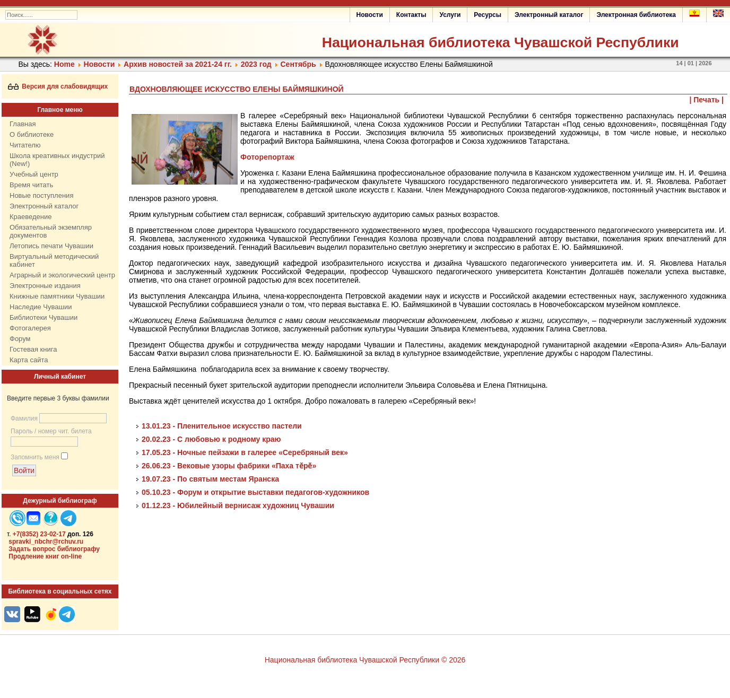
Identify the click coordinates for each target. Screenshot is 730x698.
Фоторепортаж (267, 157)
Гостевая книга (33, 349)
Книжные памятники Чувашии (57, 296)
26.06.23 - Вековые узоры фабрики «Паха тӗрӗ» (229, 465)
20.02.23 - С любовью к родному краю (211, 439)
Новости (370, 15)
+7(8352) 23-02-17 (39, 534)
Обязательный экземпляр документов (51, 231)
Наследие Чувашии (41, 307)
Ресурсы (487, 15)
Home (64, 64)
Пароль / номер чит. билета (51, 431)
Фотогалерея (30, 328)
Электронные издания (45, 286)
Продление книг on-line (45, 556)
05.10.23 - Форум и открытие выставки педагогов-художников (255, 492)
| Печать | (707, 99)
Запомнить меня (35, 457)
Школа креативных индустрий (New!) (57, 160)
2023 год (256, 64)
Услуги (449, 15)
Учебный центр (34, 174)
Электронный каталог (549, 15)
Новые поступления (41, 195)
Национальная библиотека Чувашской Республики (500, 42)
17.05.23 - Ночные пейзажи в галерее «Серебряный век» (245, 452)
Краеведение (30, 217)
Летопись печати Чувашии (51, 246)
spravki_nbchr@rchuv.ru (45, 541)
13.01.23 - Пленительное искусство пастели (222, 426)
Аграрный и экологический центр (62, 275)
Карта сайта (29, 360)
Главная (23, 124)
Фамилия (24, 418)
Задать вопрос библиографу (54, 549)
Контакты (411, 15)
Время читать (31, 185)
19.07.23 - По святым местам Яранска (210, 479)
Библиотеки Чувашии (43, 317)
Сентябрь (298, 64)
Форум (20, 339)
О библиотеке (32, 134)
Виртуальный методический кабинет (54, 260)
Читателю (25, 145)
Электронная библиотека (636, 15)
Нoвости (99, 64)
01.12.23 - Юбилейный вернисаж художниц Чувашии (238, 505)
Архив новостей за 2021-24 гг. (178, 64)
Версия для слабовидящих (58, 86)
